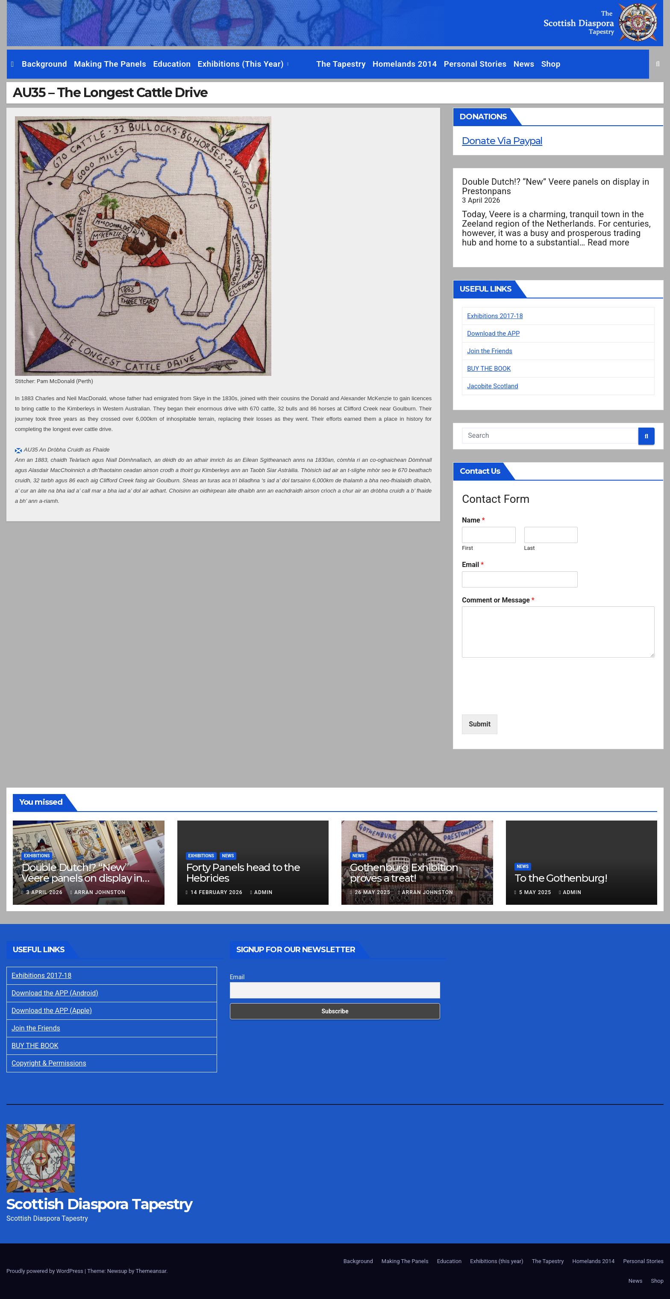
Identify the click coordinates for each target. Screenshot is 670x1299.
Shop (530, 64)
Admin (261, 892)
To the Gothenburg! (560, 878)
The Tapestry (320, 64)
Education (172, 64)
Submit (480, 724)
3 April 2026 (45, 892)
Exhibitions (37, 855)
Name (473, 520)
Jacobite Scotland (494, 386)
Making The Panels (110, 64)
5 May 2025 (536, 892)
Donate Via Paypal (505, 140)
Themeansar (150, 1271)
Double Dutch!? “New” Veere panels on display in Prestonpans (555, 186)
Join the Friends (491, 351)
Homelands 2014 (384, 64)
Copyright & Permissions (49, 1063)
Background (44, 64)
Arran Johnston (97, 892)
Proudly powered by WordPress (45, 1271)
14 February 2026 (217, 892)
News (503, 64)
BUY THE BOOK (490, 368)
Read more (608, 242)
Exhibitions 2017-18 (497, 316)
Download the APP (495, 333)
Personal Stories (454, 64)
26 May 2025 (373, 892)
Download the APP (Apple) (52, 1011)
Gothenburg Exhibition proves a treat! (404, 872)
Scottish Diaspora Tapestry (99, 1204)
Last (529, 548)
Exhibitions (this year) (242, 64)
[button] (658, 64)
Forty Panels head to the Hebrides (243, 872)
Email (473, 565)
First (467, 548)
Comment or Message (498, 600)
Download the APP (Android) (55, 993)
